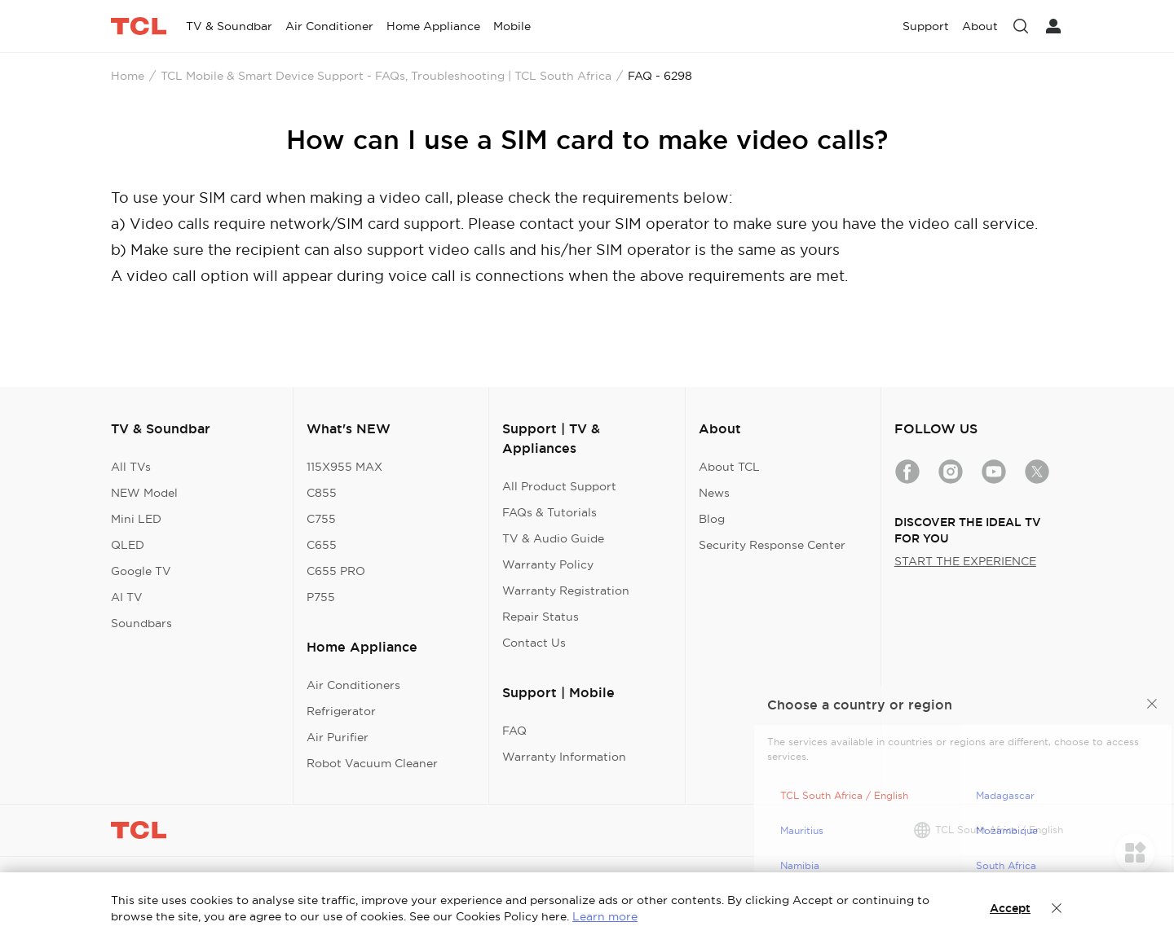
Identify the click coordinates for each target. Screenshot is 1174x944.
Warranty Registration (565, 590)
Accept (1010, 908)
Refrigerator (341, 711)
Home (127, 75)
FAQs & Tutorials (549, 512)
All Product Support (559, 486)
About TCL (729, 466)
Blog (712, 519)
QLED (127, 545)
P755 (321, 597)
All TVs (131, 466)
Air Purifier (338, 737)
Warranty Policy (548, 564)
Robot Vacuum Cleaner (372, 763)
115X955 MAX (344, 466)
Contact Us (534, 642)
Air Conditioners (353, 685)
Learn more (605, 916)
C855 (322, 492)
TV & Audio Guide (553, 538)
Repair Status (540, 616)
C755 (321, 519)
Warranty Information (564, 756)
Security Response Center (772, 545)
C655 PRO (336, 571)
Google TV (141, 571)
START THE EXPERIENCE (965, 561)
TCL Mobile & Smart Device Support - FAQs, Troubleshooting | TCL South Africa (386, 75)
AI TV (127, 597)
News (714, 492)
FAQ (514, 730)
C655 (322, 545)
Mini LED (136, 519)
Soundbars (141, 623)
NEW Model (144, 492)
